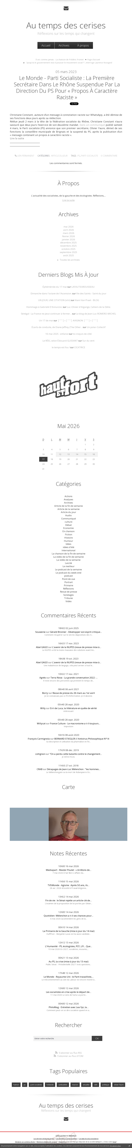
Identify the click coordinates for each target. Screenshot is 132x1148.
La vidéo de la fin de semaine (68, 556)
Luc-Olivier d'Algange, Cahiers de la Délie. (89, 306)
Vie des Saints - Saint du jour (91, 293)
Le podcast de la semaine (68, 569)
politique (105, 1084)
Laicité (68, 563)
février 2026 (68, 236)
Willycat (41, 723)
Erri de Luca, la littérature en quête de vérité (73, 708)
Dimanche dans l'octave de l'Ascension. (51, 293)
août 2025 (68, 255)
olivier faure (119, 1084)
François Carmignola (39, 738)
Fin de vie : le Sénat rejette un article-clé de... (68, 900)
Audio (68, 515)
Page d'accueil (93, 59)
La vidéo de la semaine (68, 559)
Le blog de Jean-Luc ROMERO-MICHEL (96, 313)
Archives (64, 45)
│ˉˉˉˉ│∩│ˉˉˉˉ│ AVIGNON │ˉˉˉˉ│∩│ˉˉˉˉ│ (78, 320)
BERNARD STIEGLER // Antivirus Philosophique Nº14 (81, 738)
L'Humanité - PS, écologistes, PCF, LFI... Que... (68, 946)
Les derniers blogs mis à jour (44, 1139)
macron (75, 1084)
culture (68, 521)
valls (95, 1084)
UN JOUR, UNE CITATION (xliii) (54, 300)
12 (60, 454)
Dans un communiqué (92, 124)
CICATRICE (79, 347)
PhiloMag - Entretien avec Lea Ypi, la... (68, 1007)
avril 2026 (68, 229)
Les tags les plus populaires (88, 1139)
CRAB (39, 769)
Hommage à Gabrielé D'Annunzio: (44, 306)
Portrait (68, 582)
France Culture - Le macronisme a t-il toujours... (75, 723)
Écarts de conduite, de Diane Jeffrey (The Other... (57, 327)
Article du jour (59, 155)
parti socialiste (89, 155)
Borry (45, 692)
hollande (50, 1084)
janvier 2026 (68, 239)
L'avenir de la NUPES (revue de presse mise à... (76, 647)
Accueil (45, 45)
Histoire (68, 537)
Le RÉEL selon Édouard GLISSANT (60, 340)
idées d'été (68, 547)
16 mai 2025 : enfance (56, 333)
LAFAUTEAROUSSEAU (83, 286)
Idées (68, 543)
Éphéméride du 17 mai (55, 286)
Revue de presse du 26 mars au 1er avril (74, 692)
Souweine (40, 631)
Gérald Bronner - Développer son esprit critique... (76, 631)
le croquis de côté (82, 333)
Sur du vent (88, 340)
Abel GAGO (42, 647)
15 (85, 454)
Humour (68, 540)
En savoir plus (115, 1146)
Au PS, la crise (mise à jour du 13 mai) (68, 961)
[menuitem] (45, 45)
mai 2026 (69, 226)
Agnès (42, 677)
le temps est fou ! (61, 347)
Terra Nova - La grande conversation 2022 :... (73, 677)
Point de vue (68, 578)
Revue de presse (68, 591)
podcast (68, 575)
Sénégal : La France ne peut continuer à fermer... (46, 313)
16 (94, 454)
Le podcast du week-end (68, 572)
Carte (68, 787)
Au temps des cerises (66, 25)
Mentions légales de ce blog (47, 1142)
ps (79, 155)
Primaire (68, 585)
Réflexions (68, 588)
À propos (83, 45)
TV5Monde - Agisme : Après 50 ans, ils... (68, 885)
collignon (40, 753)
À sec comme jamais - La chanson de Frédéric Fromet (60, 59)
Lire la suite (68, 200)
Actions (68, 496)
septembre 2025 (68, 252)
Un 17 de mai (46, 320)
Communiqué (68, 518)
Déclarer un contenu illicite (25, 1142)
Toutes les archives (70, 259)
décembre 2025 (68, 242)
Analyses (68, 499)
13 (68, 454)
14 (77, 454)
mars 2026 (68, 233)
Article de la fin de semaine (68, 505)
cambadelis (62, 1084)
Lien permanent (24, 155)
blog (114, 1142)
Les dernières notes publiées (66, 1139)
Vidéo (69, 601)
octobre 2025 (69, 248)
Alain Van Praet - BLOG (87, 300)
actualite (86, 1084)
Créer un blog (61, 1136)
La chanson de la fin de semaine (68, 553)
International (68, 550)
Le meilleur (68, 566)
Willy (43, 708)
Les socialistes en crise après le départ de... (68, 991)
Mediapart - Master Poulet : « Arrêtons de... (68, 869)
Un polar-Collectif (96, 327)
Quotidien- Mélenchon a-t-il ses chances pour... (68, 915)
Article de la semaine (69, 509)
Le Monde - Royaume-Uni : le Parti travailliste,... (68, 976)
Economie (68, 528)
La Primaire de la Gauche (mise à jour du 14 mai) (68, 931)
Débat (68, 524)
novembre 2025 (68, 245)
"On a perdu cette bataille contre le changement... (76, 753)
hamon (16, 1084)
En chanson (68, 531)
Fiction (68, 534)
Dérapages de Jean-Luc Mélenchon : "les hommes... (73, 769)
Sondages (68, 594)
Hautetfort (72, 1136)
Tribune (68, 598)
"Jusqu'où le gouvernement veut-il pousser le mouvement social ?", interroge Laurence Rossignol (69, 62)
